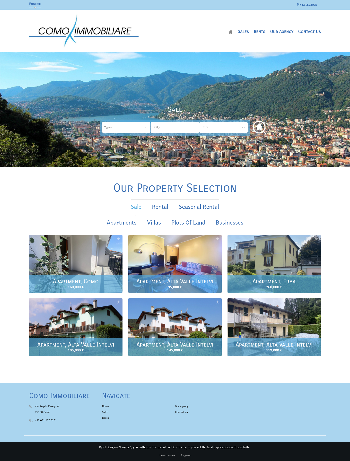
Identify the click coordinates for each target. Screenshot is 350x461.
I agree (185, 456)
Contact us (309, 31)
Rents (259, 31)
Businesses (229, 223)
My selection (307, 5)
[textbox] (178, 127)
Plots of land (188, 223)
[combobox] (175, 127)
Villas (154, 223)
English (35, 4)
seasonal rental (199, 207)
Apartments (122, 223)
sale (136, 207)
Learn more (167, 456)
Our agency (281, 31)
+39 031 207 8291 (46, 420)
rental (160, 207)
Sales (243, 31)
